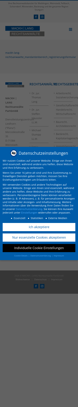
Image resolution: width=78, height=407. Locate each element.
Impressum (59, 255)
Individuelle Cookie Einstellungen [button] (39, 248)
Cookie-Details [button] (21, 255)
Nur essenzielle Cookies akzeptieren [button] (39, 237)
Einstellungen (29, 212)
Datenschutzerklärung (29, 209)
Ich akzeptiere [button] (39, 227)
